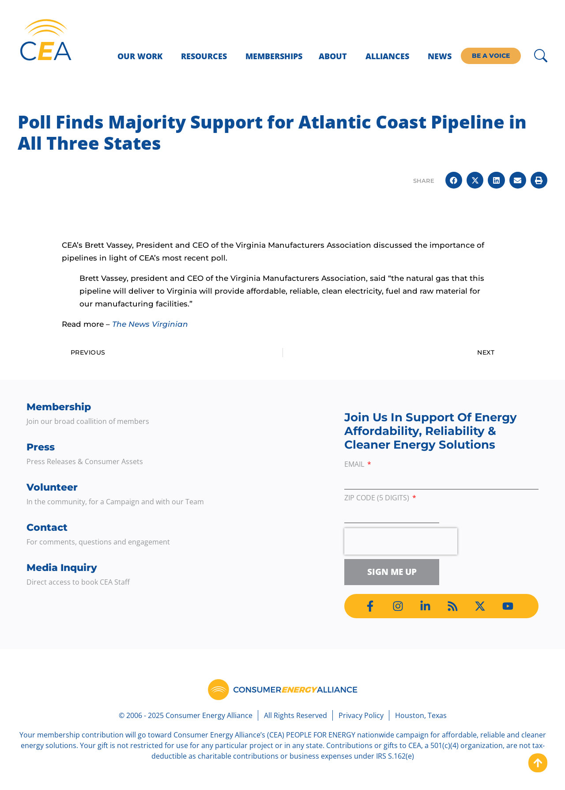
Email (355, 465)
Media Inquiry (61, 568)
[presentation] (400, 541)
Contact (47, 527)
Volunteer (52, 487)
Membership (58, 407)
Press (40, 447)
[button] (453, 180)
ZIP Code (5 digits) (377, 498)
